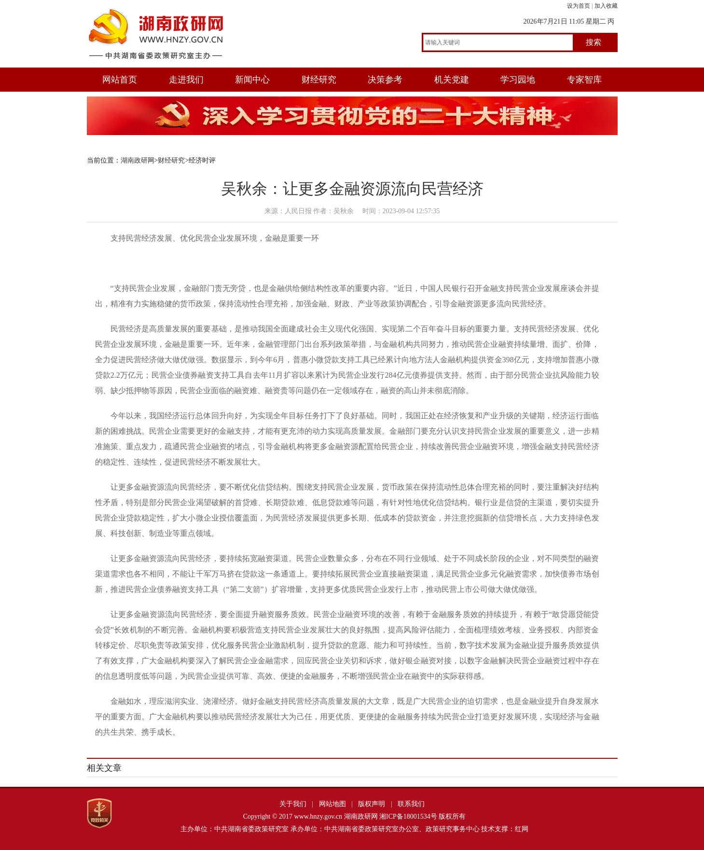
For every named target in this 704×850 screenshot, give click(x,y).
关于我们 (292, 804)
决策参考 (385, 79)
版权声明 (371, 804)
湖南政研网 (137, 160)
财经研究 (319, 79)
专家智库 (584, 79)
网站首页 (119, 79)
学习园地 (517, 79)
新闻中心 (252, 79)
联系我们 (411, 804)
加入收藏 (606, 5)
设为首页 (578, 5)
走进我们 (186, 79)
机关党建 (451, 79)
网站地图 (332, 804)
